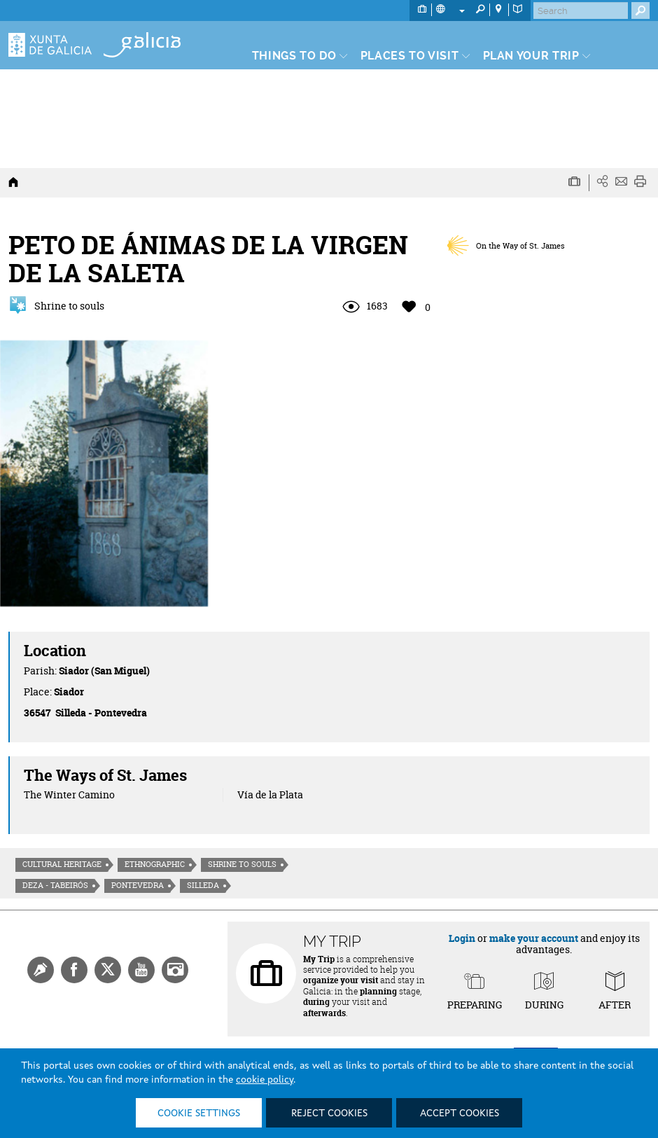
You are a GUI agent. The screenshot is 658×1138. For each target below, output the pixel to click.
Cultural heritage (62, 864)
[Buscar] (580, 10)
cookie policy (264, 1080)
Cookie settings (199, 1113)
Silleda (203, 885)
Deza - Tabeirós (55, 885)
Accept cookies (459, 1113)
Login (462, 938)
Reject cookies (329, 1113)
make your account (533, 938)
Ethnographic (155, 864)
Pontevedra (137, 885)
